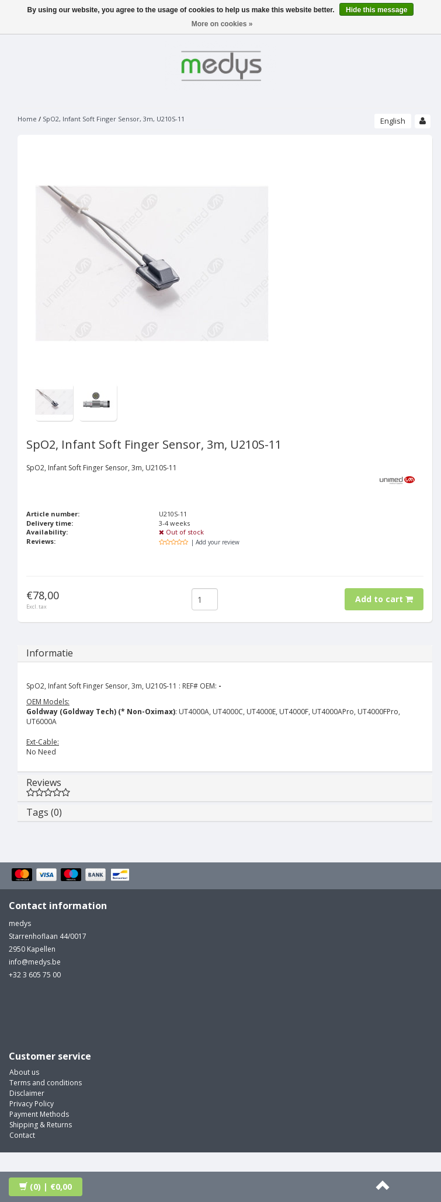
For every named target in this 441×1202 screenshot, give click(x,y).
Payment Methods (39, 1114)
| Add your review (215, 542)
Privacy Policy (31, 1104)
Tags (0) (44, 812)
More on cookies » (222, 24)
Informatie (49, 653)
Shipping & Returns (40, 1125)
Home (27, 118)
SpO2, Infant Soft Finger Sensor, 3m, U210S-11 (114, 118)
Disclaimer (26, 1093)
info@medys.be (35, 962)
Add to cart (384, 599)
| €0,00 (45, 1186)
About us (24, 1072)
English (392, 121)
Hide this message (376, 10)
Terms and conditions (45, 1083)
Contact (22, 1135)
